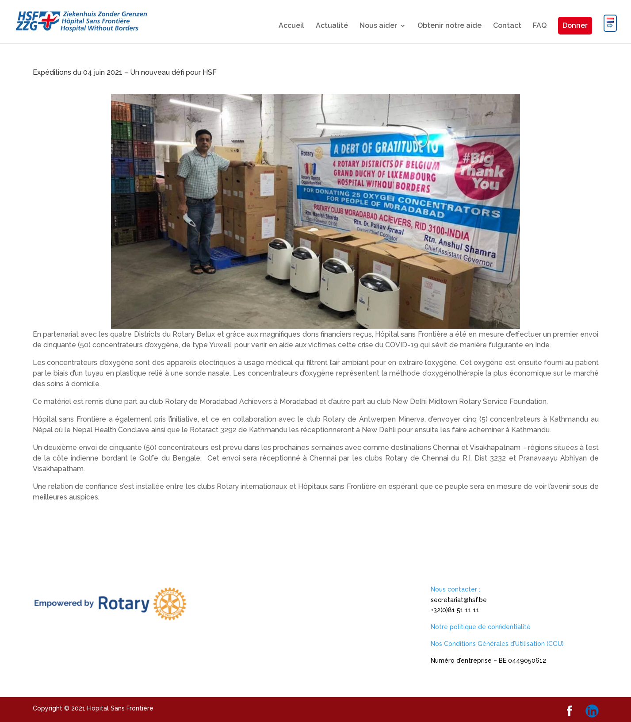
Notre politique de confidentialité (481, 626)
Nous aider (378, 26)
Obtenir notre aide (449, 26)
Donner (575, 25)
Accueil (291, 26)
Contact (507, 26)
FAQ (540, 26)
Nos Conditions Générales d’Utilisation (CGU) (497, 643)
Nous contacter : (455, 589)
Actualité (332, 26)
